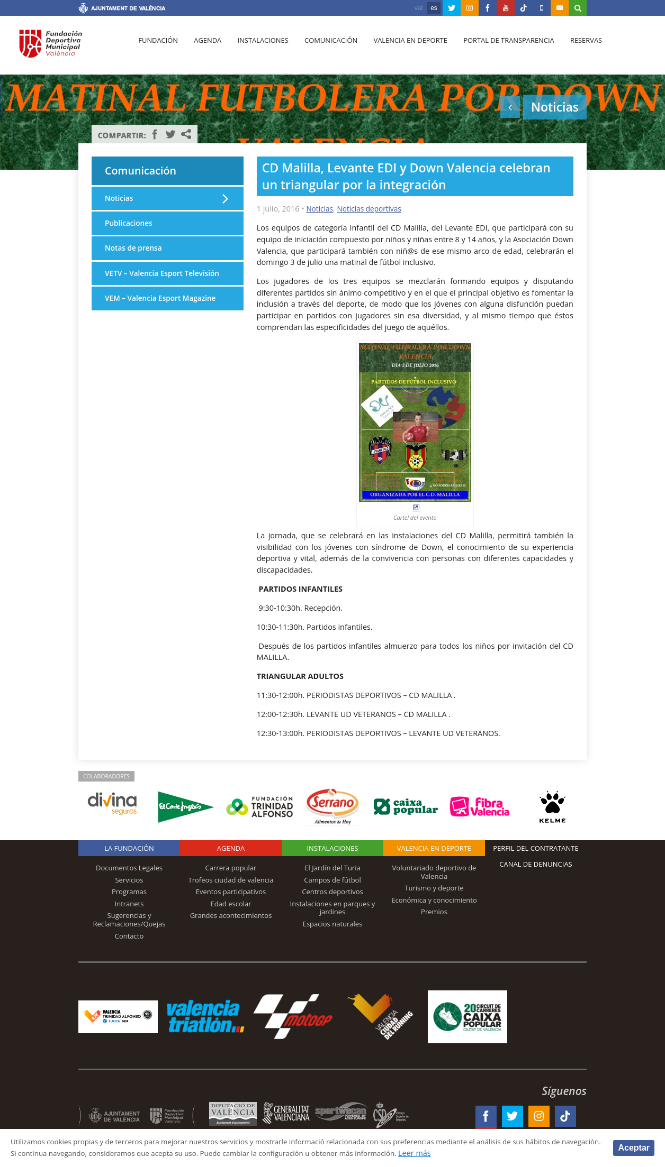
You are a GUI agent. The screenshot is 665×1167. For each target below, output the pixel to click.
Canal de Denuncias (535, 864)
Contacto (129, 936)
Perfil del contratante (535, 848)
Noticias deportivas (372, 209)
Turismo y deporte (434, 888)
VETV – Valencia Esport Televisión (146, 284)
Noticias (320, 209)
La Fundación (129, 848)
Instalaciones (258, 48)
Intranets (129, 903)
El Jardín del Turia (332, 867)
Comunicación (324, 48)
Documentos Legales (129, 867)
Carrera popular (231, 867)
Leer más (501, 1153)
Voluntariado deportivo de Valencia (434, 872)
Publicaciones (130, 227)
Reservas (575, 48)
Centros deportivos (332, 891)
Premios (434, 911)
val (419, 8)
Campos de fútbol (332, 880)
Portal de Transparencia (499, 48)
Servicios (129, 880)
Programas (129, 891)
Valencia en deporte (402, 48)
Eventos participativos (231, 891)
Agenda (205, 48)
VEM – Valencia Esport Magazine (163, 315)
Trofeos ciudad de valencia (231, 880)
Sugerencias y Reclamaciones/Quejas (129, 920)
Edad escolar (230, 903)
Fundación (157, 48)
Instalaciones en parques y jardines (332, 908)
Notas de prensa (135, 252)
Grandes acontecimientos (231, 915)
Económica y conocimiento (434, 900)
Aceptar (634, 1147)
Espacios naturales (333, 924)
